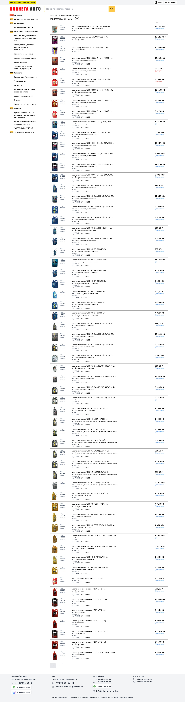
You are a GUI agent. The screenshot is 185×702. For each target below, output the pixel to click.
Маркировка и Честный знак (22, 2)
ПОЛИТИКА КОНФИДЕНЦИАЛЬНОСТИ (66, 697)
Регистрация (170, 2)
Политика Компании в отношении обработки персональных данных (107, 697)
